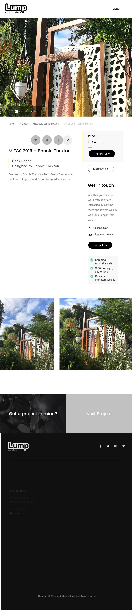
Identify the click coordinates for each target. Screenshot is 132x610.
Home (11, 123)
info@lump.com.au (101, 234)
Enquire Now (102, 154)
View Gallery (31, 111)
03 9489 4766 (98, 228)
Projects (24, 123)
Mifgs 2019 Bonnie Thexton (46, 123)
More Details (101, 168)
